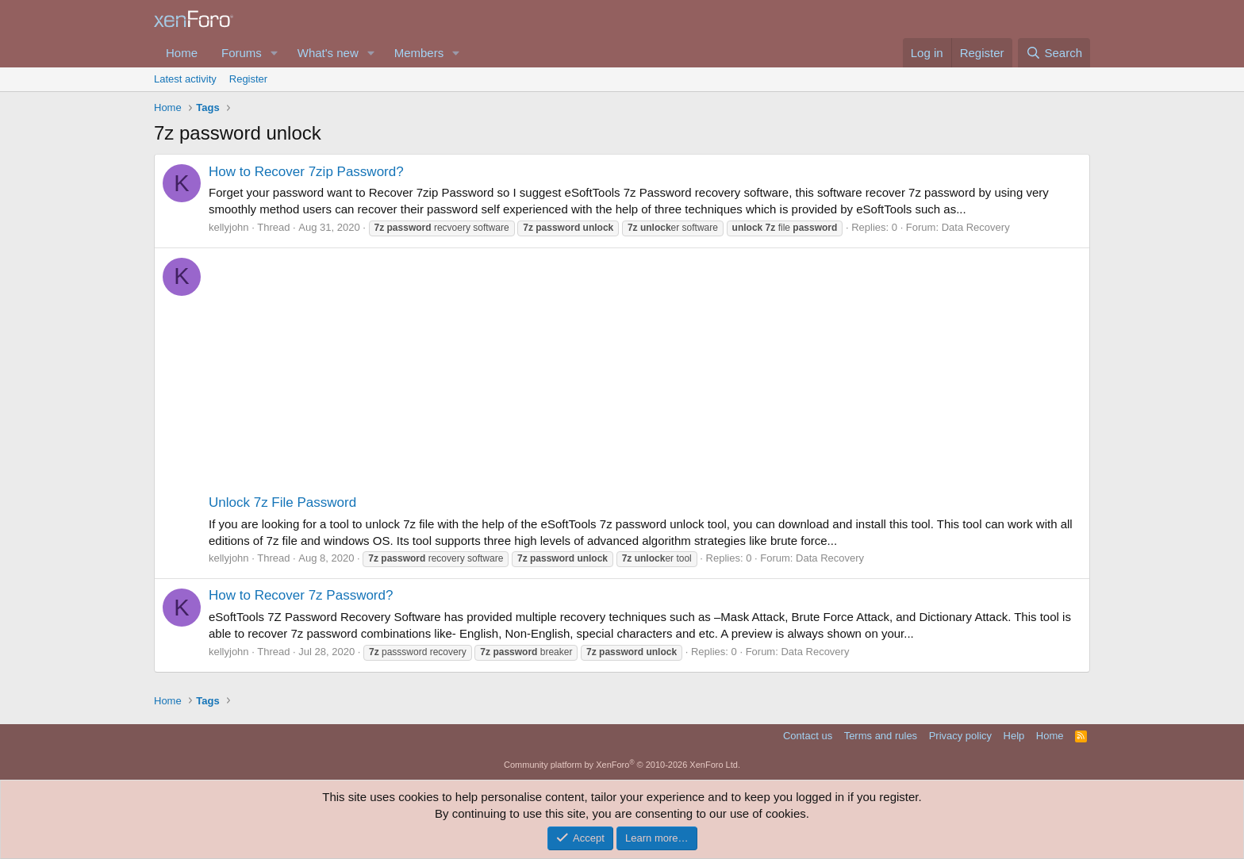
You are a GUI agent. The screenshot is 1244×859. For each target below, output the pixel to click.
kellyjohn (229, 227)
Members (419, 52)
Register (248, 79)
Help (1014, 736)
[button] (274, 52)
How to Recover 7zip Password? (306, 171)
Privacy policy (960, 736)
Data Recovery (976, 227)
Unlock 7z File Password (282, 502)
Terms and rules (880, 736)
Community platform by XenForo (622, 764)
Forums (241, 52)
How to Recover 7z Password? (301, 595)
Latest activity (185, 79)
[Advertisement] (645, 374)
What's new (328, 52)
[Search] (1054, 52)
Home (182, 52)
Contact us (807, 736)
